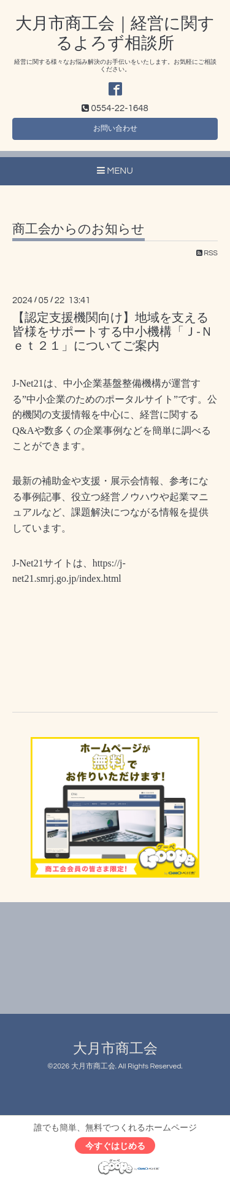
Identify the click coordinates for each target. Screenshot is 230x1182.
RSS (207, 253)
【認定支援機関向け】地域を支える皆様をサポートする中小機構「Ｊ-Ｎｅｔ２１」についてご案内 (112, 332)
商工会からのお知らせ (78, 229)
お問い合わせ (115, 129)
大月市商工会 (115, 1049)
